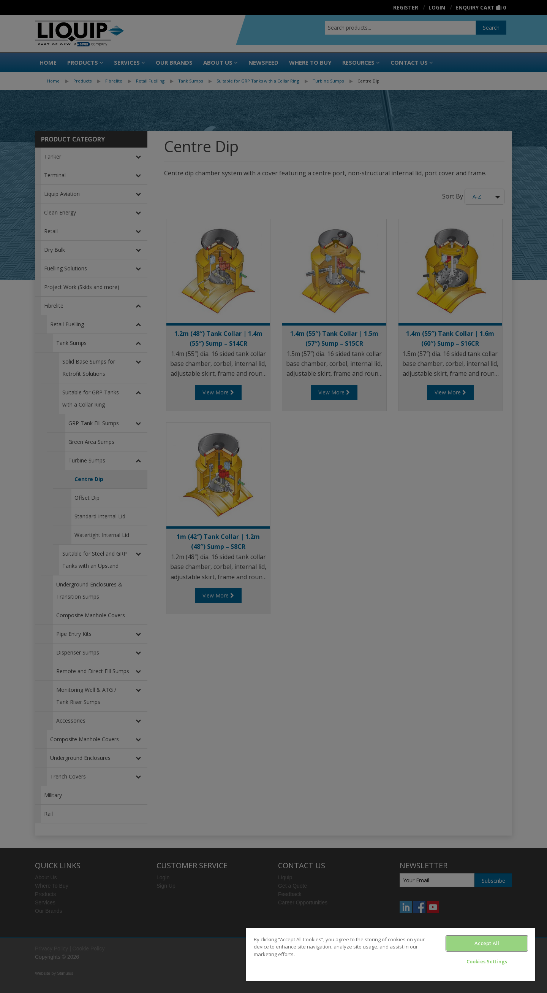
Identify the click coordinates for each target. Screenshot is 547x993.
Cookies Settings (486, 961)
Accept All (486, 943)
